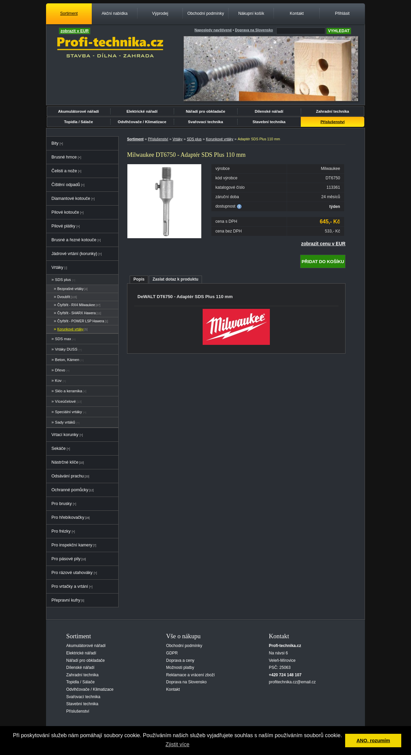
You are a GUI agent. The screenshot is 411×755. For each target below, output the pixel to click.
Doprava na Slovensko (186, 682)
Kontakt (296, 13)
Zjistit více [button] (177, 744)
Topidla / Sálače (78, 122)
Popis (139, 279)
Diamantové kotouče (70, 198)
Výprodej (160, 13)
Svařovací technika (205, 122)
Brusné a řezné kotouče (73, 240)
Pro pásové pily (66, 558)
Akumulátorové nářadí (78, 111)
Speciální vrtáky (68, 412)
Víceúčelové (65, 401)
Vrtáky (57, 267)
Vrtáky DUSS (66, 349)
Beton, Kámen (67, 360)
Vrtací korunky (64, 434)
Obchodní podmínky (205, 13)
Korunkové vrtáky (70, 329)
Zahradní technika (332, 111)
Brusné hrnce (64, 157)
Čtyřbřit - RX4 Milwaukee (76, 305)
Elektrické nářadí (141, 111)
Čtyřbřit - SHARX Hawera (76, 313)
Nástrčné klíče (64, 462)
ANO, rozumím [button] (373, 740)
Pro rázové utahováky (71, 572)
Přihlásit (342, 13)
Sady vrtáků (65, 422)
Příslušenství (333, 122)
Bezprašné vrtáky (70, 289)
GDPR (172, 653)
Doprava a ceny (180, 660)
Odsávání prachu (67, 476)
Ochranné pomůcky (69, 490)
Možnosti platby (180, 667)
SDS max (63, 339)
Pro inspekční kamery (71, 545)
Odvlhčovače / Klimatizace (142, 122)
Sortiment (69, 13)
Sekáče (58, 448)
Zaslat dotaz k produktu (175, 279)
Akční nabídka (114, 13)
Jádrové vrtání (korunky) (74, 253)
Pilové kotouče (65, 212)
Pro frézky (61, 531)
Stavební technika (269, 122)
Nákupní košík (251, 13)
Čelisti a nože (64, 171)
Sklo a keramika (68, 391)
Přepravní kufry (65, 600)
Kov (58, 381)
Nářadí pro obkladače (205, 111)
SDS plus (63, 280)
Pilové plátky (63, 226)
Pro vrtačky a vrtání (69, 586)
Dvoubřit (63, 297)
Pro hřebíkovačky (67, 517)
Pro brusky (61, 503)
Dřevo (60, 370)
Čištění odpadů (65, 184)
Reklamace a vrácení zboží (190, 675)
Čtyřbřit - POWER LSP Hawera (80, 321)
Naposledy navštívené (213, 30)
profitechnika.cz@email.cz (292, 682)
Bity (54, 143)
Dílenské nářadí (269, 111)
